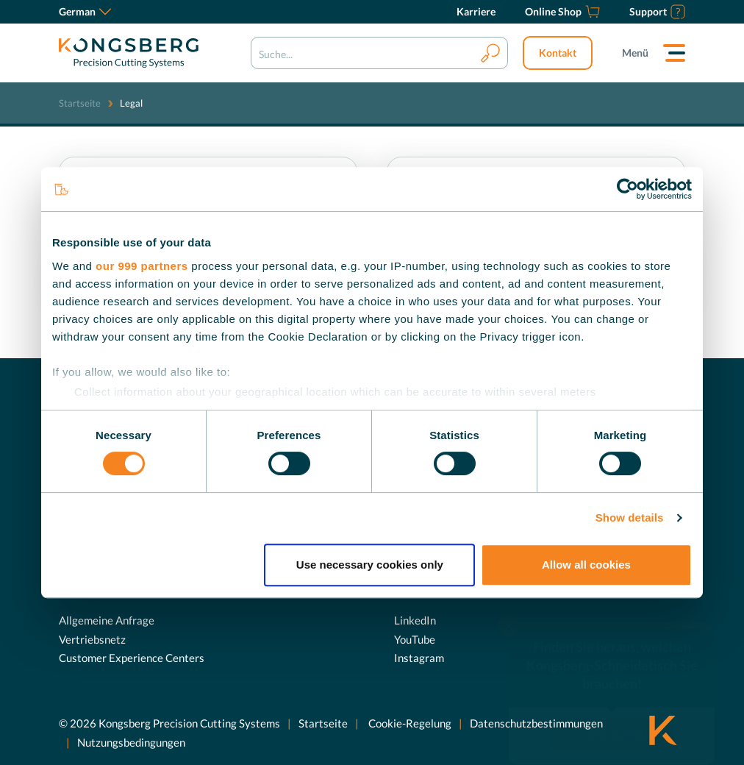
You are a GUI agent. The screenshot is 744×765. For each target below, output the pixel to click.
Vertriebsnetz (92, 639)
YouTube (414, 639)
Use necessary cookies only (369, 564)
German (85, 11)
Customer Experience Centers (131, 657)
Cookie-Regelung (408, 723)
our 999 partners (142, 266)
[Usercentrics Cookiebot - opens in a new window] (627, 189)
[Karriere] (476, 12)
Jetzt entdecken (623, 706)
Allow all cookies (586, 564)
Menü (635, 52)
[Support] (657, 12)
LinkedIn (415, 620)
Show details (629, 517)
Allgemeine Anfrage (106, 620)
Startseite (80, 103)
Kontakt (557, 52)
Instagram (419, 657)
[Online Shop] (562, 12)
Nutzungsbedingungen (131, 742)
